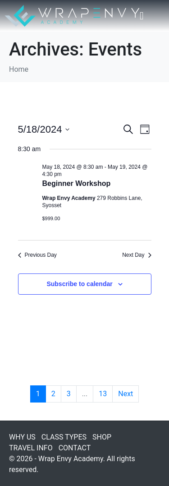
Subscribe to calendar (79, 283)
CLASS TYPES (64, 437)
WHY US (22, 437)
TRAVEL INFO (31, 448)
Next (125, 393)
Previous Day (37, 255)
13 (103, 393)
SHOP (101, 437)
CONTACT (75, 448)
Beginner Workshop (76, 183)
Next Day (136, 255)
